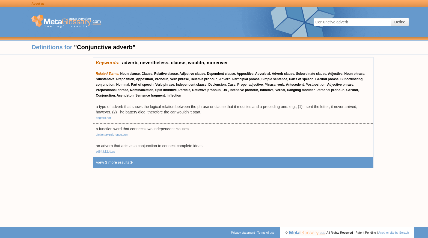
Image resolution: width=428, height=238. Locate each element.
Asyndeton (125, 95)
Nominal (122, 84)
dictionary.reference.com (112, 134)
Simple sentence (274, 79)
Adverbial (262, 74)
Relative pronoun (204, 79)
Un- (225, 90)
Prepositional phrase (112, 90)
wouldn (196, 62)
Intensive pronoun (244, 90)
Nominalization (141, 90)
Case (232, 84)
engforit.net (103, 117)
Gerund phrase (326, 79)
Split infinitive (166, 90)
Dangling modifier (300, 90)
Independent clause (191, 84)
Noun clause (130, 74)
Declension (217, 84)
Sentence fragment (150, 95)
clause (178, 62)
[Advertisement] (46, 138)
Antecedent (295, 84)
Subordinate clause (311, 74)
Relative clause (166, 74)
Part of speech (142, 84)
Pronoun (161, 79)
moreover (217, 62)
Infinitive (266, 90)
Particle (184, 90)
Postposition (316, 84)
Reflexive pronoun (206, 90)
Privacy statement (243, 232)
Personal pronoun (330, 90)
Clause (147, 74)
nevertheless (154, 62)
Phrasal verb (274, 84)
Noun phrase (354, 74)
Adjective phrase (340, 84)
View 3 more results (114, 162)
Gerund (352, 90)
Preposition (125, 79)
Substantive (105, 79)
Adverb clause (283, 74)
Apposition (144, 79)
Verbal (280, 90)
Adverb (224, 79)
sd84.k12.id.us (105, 151)
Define (399, 22)
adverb (129, 62)
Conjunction (105, 95)
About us (37, 3)
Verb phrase (179, 79)
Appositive (245, 74)
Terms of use (266, 232)
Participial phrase (246, 79)
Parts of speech (301, 79)
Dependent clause (221, 74)
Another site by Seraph (393, 232)
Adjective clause (192, 74)
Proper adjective (250, 84)
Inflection (174, 95)
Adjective (335, 74)
